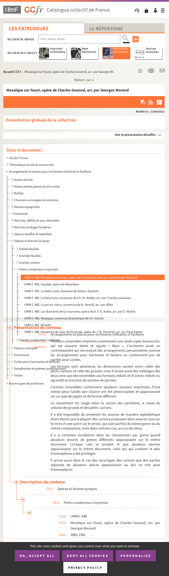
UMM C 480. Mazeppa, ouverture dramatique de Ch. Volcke (63, 318)
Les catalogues (28, 28)
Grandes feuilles (30, 256)
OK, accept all (37, 555)
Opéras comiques (26, 348)
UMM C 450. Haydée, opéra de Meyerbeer (51, 284)
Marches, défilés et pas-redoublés (36, 220)
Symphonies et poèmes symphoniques (40, 368)
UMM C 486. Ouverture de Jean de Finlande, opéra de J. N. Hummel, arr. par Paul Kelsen (83, 332)
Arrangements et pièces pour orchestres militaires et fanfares (50, 171)
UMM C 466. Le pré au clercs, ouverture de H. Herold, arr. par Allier (68, 304)
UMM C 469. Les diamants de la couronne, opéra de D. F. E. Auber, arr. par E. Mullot (79, 311)
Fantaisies (21, 213)
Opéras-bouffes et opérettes (33, 234)
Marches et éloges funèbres (32, 227)
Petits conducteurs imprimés (38, 269)
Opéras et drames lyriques (31, 241)
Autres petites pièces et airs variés (37, 186)
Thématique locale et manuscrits (31, 165)
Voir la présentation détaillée (135, 134)
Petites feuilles (29, 249)
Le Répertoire (106, 28)
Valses (18, 375)
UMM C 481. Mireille (37, 325)
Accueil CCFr (12, 72)
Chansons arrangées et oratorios (36, 200)
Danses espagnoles (27, 207)
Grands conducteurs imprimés (39, 340)
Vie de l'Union (18, 158)
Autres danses (23, 179)
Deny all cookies (87, 555)
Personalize (136, 555)
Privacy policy (85, 567)
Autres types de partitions (26, 383)
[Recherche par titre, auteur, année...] (79, 39)
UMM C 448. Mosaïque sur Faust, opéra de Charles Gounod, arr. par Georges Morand (80, 277)
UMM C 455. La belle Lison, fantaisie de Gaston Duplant (61, 291)
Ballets (19, 193)
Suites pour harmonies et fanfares (37, 362)
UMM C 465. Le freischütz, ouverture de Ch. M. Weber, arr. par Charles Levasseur (77, 298)
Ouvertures (21, 355)
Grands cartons (29, 262)
